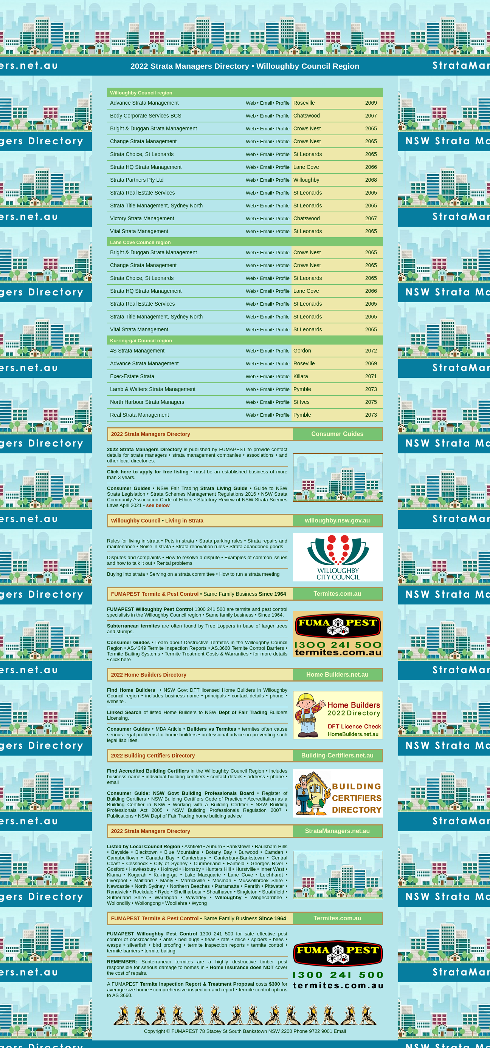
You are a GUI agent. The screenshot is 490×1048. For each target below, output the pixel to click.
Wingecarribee (266, 897)
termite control (267, 945)
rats (225, 939)
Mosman (221, 880)
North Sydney (150, 886)
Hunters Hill (218, 869)
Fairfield (235, 863)
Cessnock (137, 863)
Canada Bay (160, 858)
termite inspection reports (216, 945)
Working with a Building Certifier (210, 804)
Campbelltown (122, 858)
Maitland (143, 880)
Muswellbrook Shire (261, 880)
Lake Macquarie (203, 875)
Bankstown (238, 846)
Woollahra (176, 903)
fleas (210, 939)
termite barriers (123, 951)
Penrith (252, 886)
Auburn (214, 846)
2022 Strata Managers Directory (145, 449)
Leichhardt (271, 875)
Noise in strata (155, 546)
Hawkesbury (143, 869)
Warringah (166, 897)
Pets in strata (179, 541)
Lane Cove (240, 875)
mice (240, 939)
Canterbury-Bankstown (239, 858)
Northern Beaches (190, 886)
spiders (259, 939)
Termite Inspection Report (170, 984)
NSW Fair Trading (201, 488)
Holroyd (169, 869)
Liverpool (117, 880)
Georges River (267, 863)
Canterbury (194, 858)
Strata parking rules (221, 541)
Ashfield (193, 846)
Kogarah (137, 875)
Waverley (196, 897)
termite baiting (159, 951)
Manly (166, 880)
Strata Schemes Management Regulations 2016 (203, 494)
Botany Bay (219, 852)
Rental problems (174, 563)
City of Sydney (171, 863)
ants (168, 939)
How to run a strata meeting (249, 574)
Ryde (163, 892)
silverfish (137, 945)
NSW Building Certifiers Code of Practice (197, 799)
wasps (114, 945)
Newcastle (118, 886)
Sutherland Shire (126, 897)
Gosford (115, 869)
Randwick (117, 892)
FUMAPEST (232, 449)
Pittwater (274, 886)
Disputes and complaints (134, 557)
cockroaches (144, 939)
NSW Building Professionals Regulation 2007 (227, 810)
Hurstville (246, 869)
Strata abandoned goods (256, 546)
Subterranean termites (167, 962)
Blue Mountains (181, 852)
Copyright (154, 1031)
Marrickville (192, 880)
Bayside (120, 852)
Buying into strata (126, 574)
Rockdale (143, 892)
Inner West (272, 869)
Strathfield (273, 892)
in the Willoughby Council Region (185, 771)
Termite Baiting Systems (133, 654)
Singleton (247, 892)
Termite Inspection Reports (176, 648)
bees (278, 939)
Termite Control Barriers (258, 648)
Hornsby (191, 869)
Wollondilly (118, 903)
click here (120, 659)
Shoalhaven (219, 892)
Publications (120, 816)
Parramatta (227, 886)
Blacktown (146, 852)
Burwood (248, 852)
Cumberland (207, 863)
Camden (274, 852)
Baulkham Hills (271, 846)
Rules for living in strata (133, 541)
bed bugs (188, 939)
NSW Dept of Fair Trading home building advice (190, 816)
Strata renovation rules (200, 546)
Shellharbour (188, 892)
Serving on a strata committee (182, 574)
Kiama (114, 875)
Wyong (199, 903)
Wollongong (148, 903)
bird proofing (167, 945)
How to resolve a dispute (193, 557)
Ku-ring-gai (166, 875)
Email (340, 1031)
